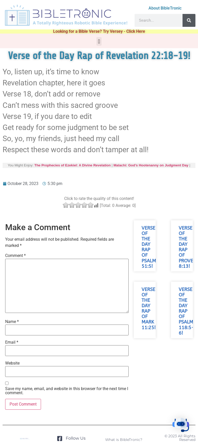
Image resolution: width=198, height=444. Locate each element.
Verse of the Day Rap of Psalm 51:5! (149, 247)
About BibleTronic (165, 8)
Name (12, 322)
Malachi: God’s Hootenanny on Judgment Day (150, 165)
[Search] (189, 20)
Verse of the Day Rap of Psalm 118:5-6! (186, 311)
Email (11, 342)
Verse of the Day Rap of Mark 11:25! (149, 308)
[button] (98, 41)
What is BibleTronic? (123, 439)
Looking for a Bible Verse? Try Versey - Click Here (99, 31)
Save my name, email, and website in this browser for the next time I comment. (66, 391)
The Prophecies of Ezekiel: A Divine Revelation (72, 165)
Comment (15, 256)
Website (12, 363)
